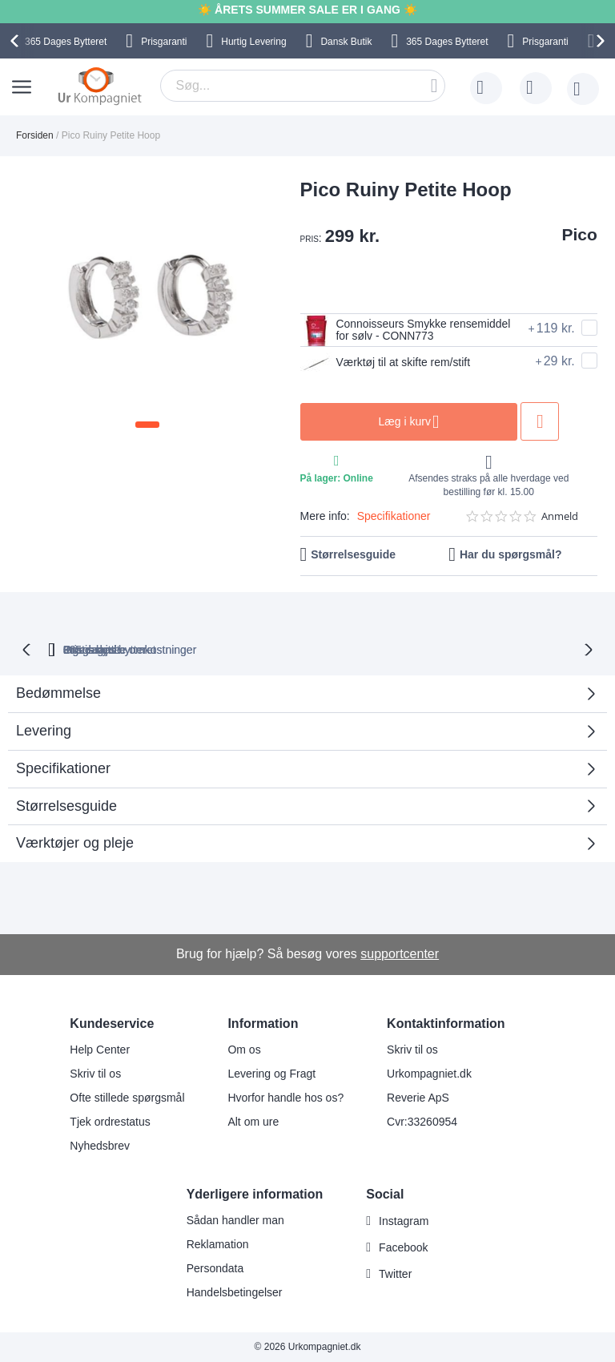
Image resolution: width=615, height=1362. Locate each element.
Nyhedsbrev (100, 1145)
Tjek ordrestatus (110, 1121)
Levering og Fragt (271, 1073)
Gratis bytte (249, 657)
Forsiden (35, 135)
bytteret (135, 657)
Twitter (395, 1273)
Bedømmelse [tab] (58, 702)
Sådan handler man (235, 1220)
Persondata (215, 1268)
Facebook (403, 1247)
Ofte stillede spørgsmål (127, 1097)
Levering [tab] (43, 739)
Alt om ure (253, 1121)
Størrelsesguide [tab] (66, 814)
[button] (147, 424)
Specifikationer (394, 525)
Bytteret (66, 41)
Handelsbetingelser (235, 1292)
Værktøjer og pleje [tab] (75, 852)
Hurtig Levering (253, 41)
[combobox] (302, 86)
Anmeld (559, 526)
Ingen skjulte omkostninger (382, 657)
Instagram (403, 1221)
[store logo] (99, 86)
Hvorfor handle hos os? (285, 1097)
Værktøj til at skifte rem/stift (395, 373)
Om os (243, 1049)
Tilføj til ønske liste (576, 432)
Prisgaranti (164, 41)
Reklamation (218, 1244)
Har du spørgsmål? (511, 564)
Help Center (100, 1049)
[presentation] (17, 41)
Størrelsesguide (353, 564)
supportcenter (399, 954)
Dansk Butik (346, 41)
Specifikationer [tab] (63, 777)
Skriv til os (95, 1073)
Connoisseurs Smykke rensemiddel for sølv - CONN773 (382, 335)
